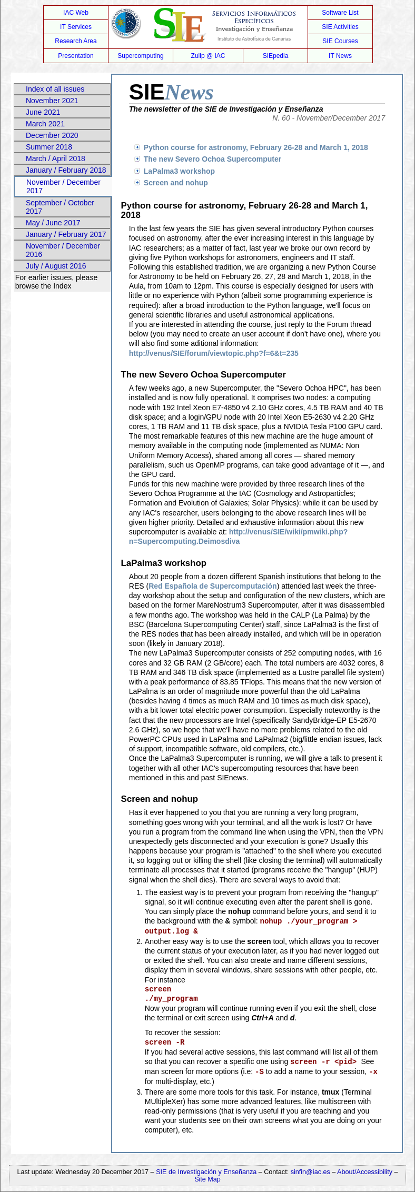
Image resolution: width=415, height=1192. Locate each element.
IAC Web (75, 12)
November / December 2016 (63, 250)
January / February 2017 (66, 234)
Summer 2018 (49, 147)
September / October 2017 (60, 206)
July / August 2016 (56, 266)
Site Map (207, 1179)
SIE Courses (340, 41)
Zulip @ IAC (208, 55)
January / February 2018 (66, 170)
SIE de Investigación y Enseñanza (206, 1172)
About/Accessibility (365, 1172)
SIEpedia (276, 55)
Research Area (75, 41)
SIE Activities (340, 27)
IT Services (76, 27)
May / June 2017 (53, 222)
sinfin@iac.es (310, 1172)
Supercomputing (140, 55)
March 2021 (45, 124)
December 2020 (52, 135)
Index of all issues (55, 89)
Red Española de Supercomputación (213, 586)
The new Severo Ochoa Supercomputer (212, 159)
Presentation (75, 55)
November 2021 (52, 100)
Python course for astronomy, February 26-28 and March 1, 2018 (256, 147)
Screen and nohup (176, 182)
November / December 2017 (63, 186)
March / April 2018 (55, 158)
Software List (340, 12)
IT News (340, 55)
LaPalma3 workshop (179, 171)
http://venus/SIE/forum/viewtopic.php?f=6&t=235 (214, 353)
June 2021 (43, 112)
